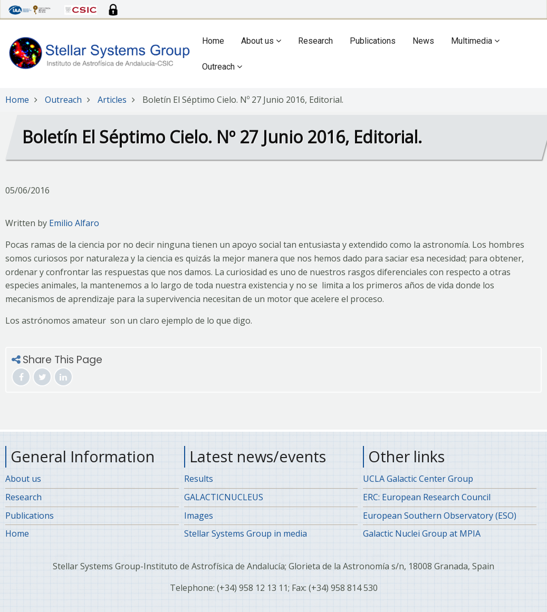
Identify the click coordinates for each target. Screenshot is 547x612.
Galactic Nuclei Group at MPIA (422, 533)
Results (198, 478)
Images (198, 515)
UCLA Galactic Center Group (418, 478)
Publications (373, 41)
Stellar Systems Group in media (245, 533)
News (423, 41)
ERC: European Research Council (427, 497)
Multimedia (475, 41)
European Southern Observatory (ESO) (439, 515)
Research (315, 41)
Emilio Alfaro (74, 223)
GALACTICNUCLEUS (223, 497)
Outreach (222, 67)
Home (213, 41)
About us (261, 41)
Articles (112, 99)
